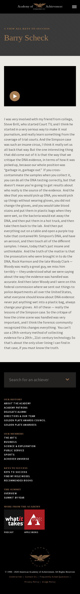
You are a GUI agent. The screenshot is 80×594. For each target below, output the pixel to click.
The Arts (10, 437)
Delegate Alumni (15, 411)
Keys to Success (16, 468)
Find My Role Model (17, 476)
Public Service (14, 450)
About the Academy (17, 403)
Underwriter (15, 577)
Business (10, 441)
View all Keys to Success (28, 28)
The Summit (12, 489)
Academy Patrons (16, 407)
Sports (9, 454)
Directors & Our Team (19, 416)
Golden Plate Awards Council (24, 420)
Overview (10, 493)
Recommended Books (18, 480)
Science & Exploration (20, 446)
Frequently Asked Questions (55, 577)
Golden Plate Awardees (20, 424)
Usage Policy (48, 582)
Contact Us (31, 577)
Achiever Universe (16, 458)
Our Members (14, 433)
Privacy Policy (32, 582)
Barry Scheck (26, 37)
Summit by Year (14, 497)
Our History (13, 399)
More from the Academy (22, 506)
